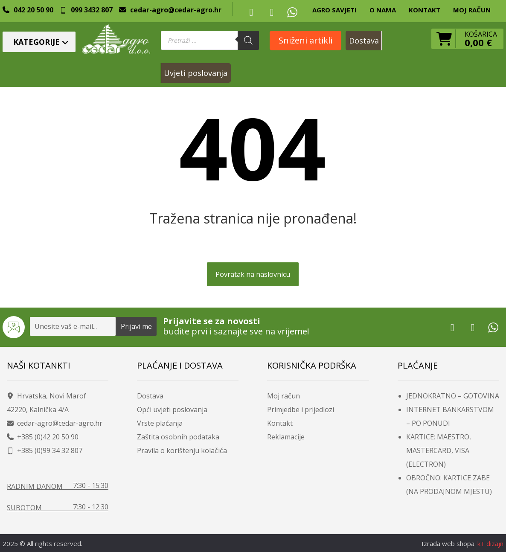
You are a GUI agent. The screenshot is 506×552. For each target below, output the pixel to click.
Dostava (150, 396)
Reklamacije (286, 437)
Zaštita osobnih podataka (178, 437)
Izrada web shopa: (449, 543)
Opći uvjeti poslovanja (172, 409)
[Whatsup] (292, 12)
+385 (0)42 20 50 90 (43, 437)
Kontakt (280, 423)
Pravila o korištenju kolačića (182, 450)
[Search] (248, 40)
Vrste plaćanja (160, 423)
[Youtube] (272, 12)
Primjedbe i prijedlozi (300, 409)
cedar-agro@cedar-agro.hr (54, 423)
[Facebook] (251, 12)
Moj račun (283, 396)
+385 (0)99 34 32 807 (44, 450)
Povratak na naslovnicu (252, 274)
